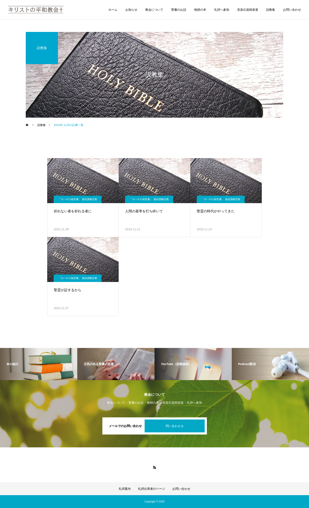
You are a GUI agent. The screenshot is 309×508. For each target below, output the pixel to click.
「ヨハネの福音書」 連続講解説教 (77, 199)
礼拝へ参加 (221, 9)
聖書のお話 (178, 9)
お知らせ (131, 9)
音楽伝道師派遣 (247, 9)
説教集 (270, 9)
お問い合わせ (292, 9)
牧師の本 (200, 9)
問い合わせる (175, 426)
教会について (154, 9)
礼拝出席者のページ (151, 488)
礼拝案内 (125, 488)
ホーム (112, 9)
